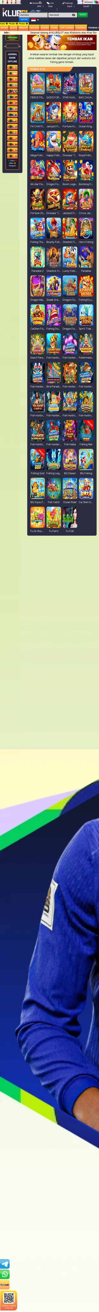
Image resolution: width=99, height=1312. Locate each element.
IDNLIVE (23, 27)
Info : (7, 32)
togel (54, 27)
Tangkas (81, 27)
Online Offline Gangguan (12, 163)
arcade (34, 27)
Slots (13, 27)
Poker (45, 27)
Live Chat (50, 5)
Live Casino (67, 27)
